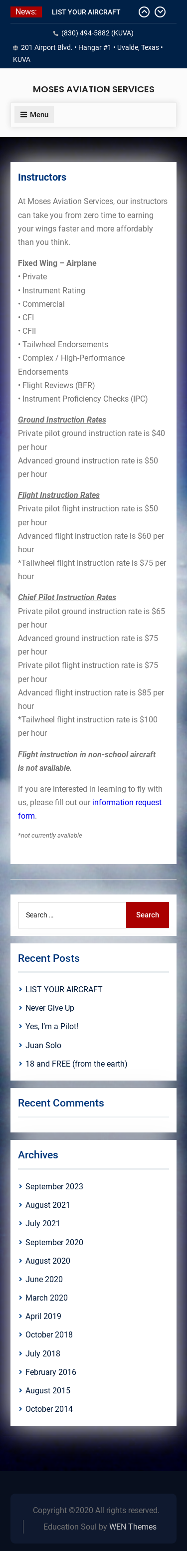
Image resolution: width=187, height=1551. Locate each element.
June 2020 (44, 1279)
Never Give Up (49, 1008)
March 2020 (46, 1298)
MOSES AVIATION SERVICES (94, 89)
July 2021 (42, 1223)
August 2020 (47, 1261)
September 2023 (54, 1186)
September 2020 (54, 1242)
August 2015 (47, 1390)
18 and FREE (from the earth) (76, 1064)
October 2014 (49, 1409)
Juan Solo (43, 1045)
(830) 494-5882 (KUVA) (97, 33)
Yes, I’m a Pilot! (51, 1026)
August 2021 (47, 1205)
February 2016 (50, 1372)
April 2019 (43, 1316)
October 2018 (49, 1334)
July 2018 (42, 1353)
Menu (34, 114)
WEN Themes (133, 1527)
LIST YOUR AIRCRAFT (86, 12)
